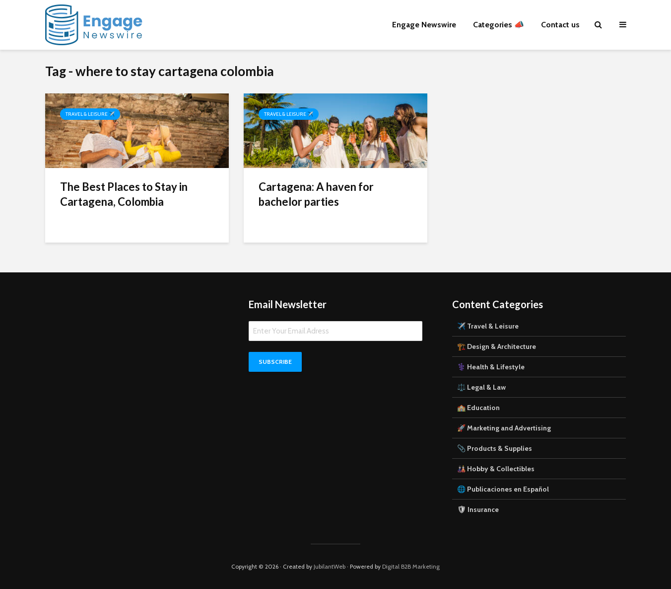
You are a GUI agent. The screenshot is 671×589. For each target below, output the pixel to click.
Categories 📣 (498, 24)
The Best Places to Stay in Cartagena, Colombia (124, 194)
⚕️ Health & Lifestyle (491, 366)
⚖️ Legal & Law (481, 387)
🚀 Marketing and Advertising (504, 427)
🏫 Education (478, 407)
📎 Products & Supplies (494, 448)
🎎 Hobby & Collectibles (496, 468)
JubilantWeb (329, 566)
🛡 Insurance (478, 509)
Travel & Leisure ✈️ (90, 114)
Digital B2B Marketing (411, 566)
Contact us (560, 24)
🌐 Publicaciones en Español (503, 489)
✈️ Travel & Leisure (488, 326)
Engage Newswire (424, 24)
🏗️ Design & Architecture (496, 346)
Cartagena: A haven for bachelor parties (316, 194)
